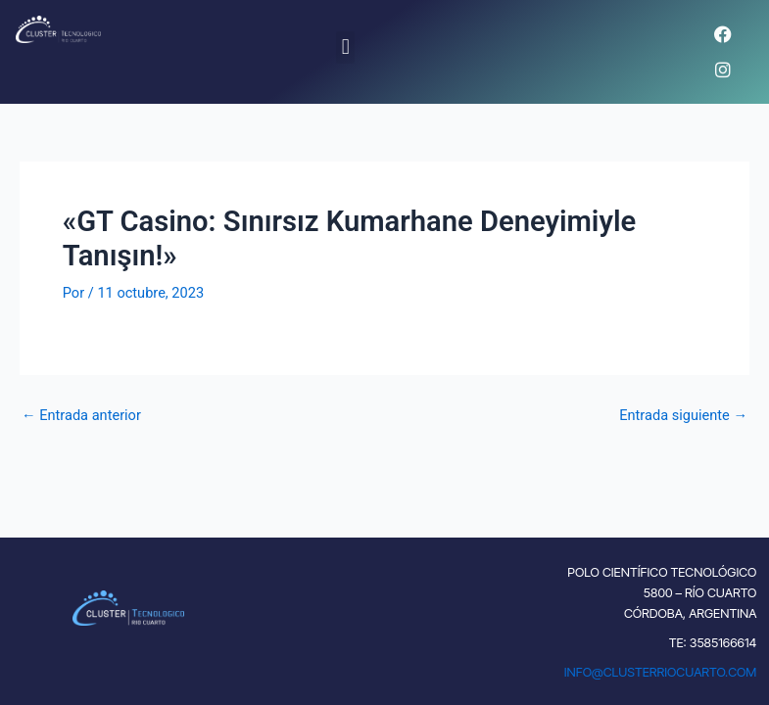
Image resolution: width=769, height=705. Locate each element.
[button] (345, 47)
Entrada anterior (81, 415)
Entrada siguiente (683, 415)
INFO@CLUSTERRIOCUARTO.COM (660, 672)
